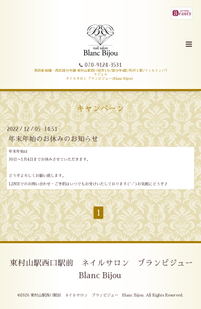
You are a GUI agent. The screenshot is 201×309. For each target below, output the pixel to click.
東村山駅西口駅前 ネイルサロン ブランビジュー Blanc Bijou (105, 269)
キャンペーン (100, 109)
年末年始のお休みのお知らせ (53, 139)
